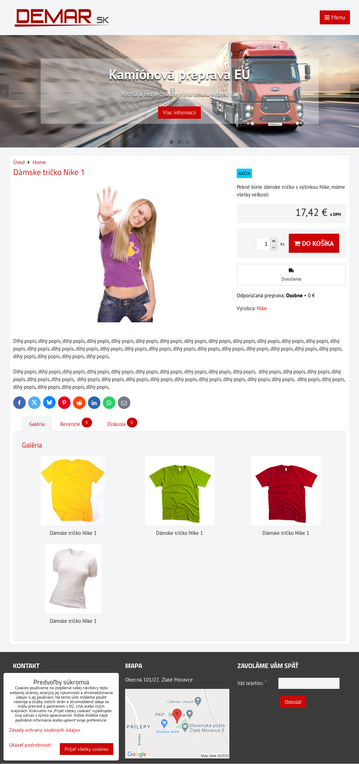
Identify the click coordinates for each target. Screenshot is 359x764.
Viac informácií (179, 107)
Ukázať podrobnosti (30, 745)
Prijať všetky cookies (86, 749)
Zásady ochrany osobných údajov (44, 730)
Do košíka (314, 243)
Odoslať (293, 702)
